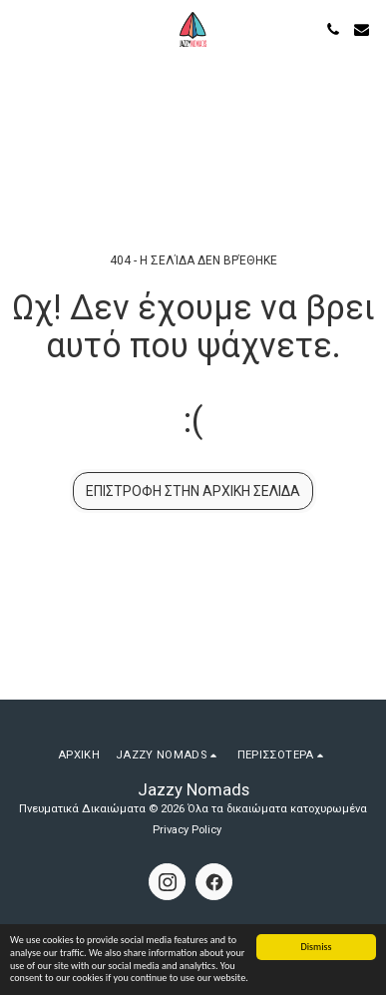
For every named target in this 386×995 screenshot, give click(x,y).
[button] (22, 29)
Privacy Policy (187, 829)
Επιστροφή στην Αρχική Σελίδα (193, 491)
